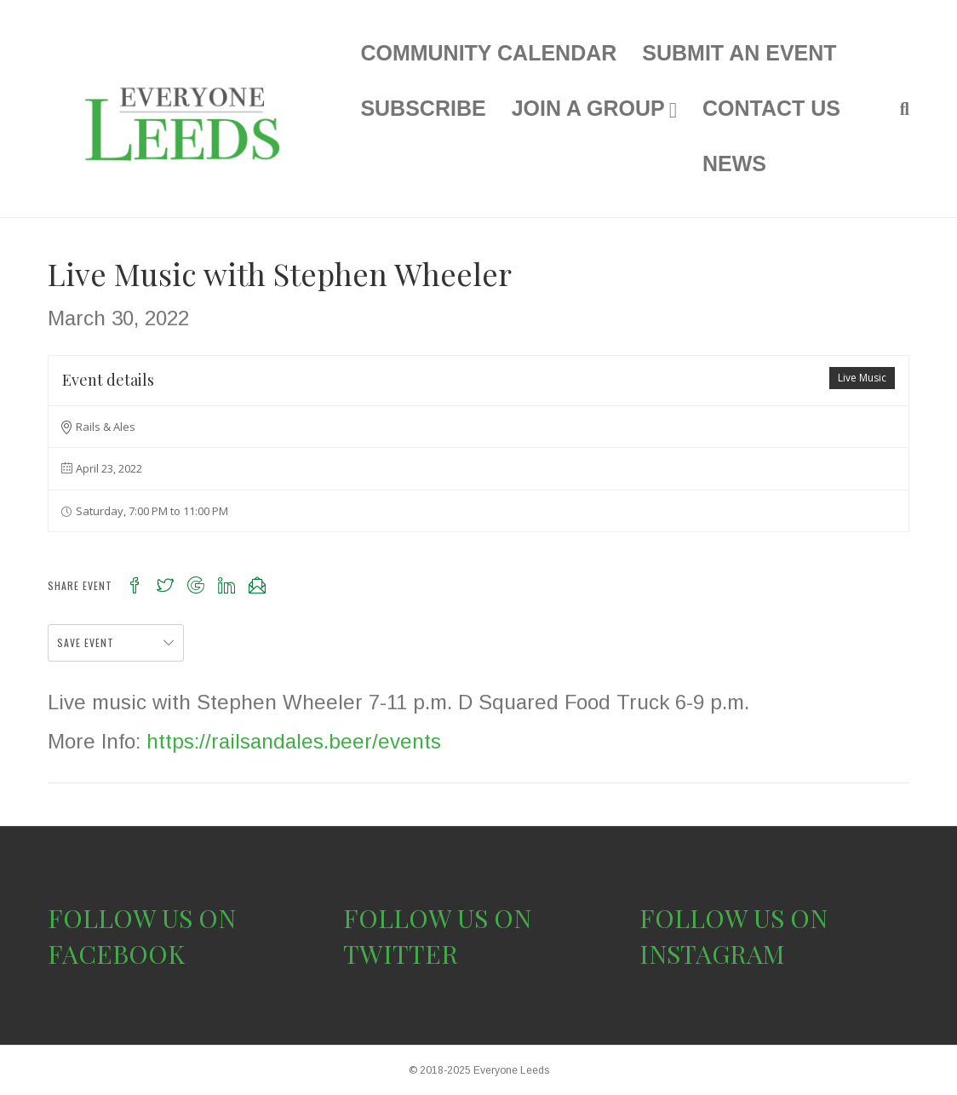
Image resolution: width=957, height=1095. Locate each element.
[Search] (898, 109)
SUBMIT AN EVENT (739, 53)
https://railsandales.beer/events (293, 741)
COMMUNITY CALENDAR (488, 53)
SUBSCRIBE (422, 108)
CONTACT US (771, 108)
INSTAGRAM (712, 954)
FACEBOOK (116, 954)
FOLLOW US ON (142, 918)
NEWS (734, 163)
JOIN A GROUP (588, 108)
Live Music (862, 377)
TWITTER (400, 954)
